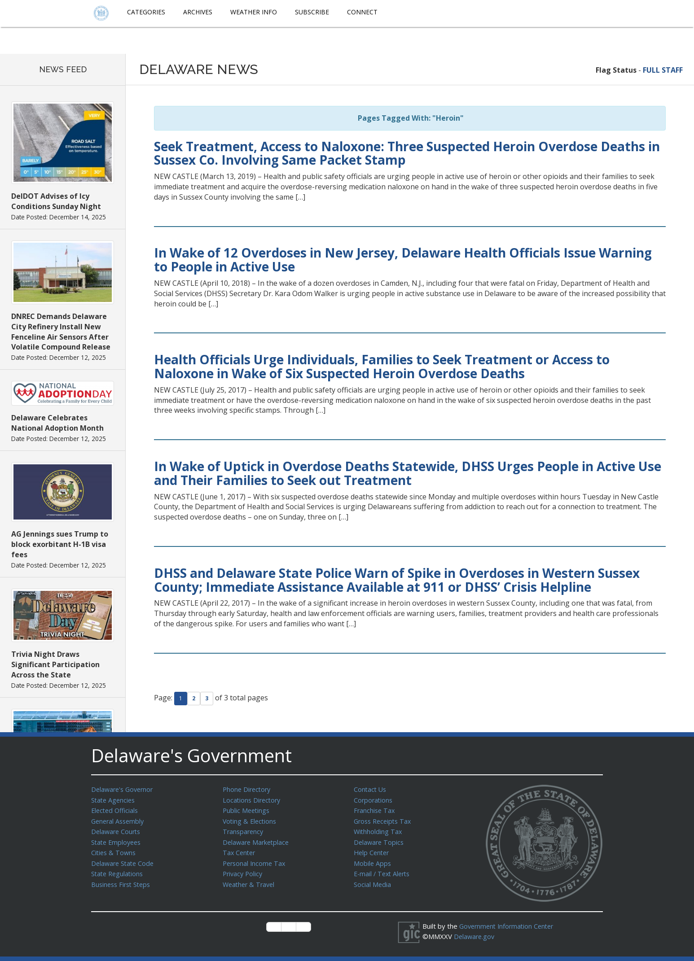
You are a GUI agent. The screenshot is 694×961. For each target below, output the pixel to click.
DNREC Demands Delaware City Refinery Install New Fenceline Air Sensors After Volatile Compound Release (60, 331)
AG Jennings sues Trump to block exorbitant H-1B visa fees (59, 544)
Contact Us (371, 789)
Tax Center (240, 849)
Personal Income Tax (255, 860)
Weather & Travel (250, 880)
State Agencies (114, 799)
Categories (146, 12)
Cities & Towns (114, 849)
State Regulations (118, 869)
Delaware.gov (475, 935)
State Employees (117, 839)
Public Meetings (247, 809)
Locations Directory (253, 799)
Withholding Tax (378, 829)
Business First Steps (122, 880)
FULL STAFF (663, 70)
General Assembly (119, 819)
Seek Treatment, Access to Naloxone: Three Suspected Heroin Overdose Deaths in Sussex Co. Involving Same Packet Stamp (407, 153)
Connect (362, 12)
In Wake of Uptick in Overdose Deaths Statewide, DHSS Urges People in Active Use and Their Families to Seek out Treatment (407, 473)
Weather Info (253, 12)
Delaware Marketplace (257, 839)
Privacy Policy (244, 869)
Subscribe (312, 12)
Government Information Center (509, 926)
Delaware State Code (124, 860)
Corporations (374, 799)
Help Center (372, 849)
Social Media (372, 880)
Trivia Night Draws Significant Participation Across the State (55, 664)
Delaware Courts (117, 829)
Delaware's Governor (124, 789)
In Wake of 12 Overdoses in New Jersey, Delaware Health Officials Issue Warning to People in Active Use (403, 259)
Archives (197, 12)
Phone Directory (248, 789)
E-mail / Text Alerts (384, 869)
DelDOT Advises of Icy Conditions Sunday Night (56, 201)
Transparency (244, 829)
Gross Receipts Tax (384, 819)
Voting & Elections (251, 819)
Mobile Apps (373, 860)
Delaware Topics (380, 839)
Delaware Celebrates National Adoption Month (57, 423)
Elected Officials (116, 809)
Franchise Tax (375, 809)
